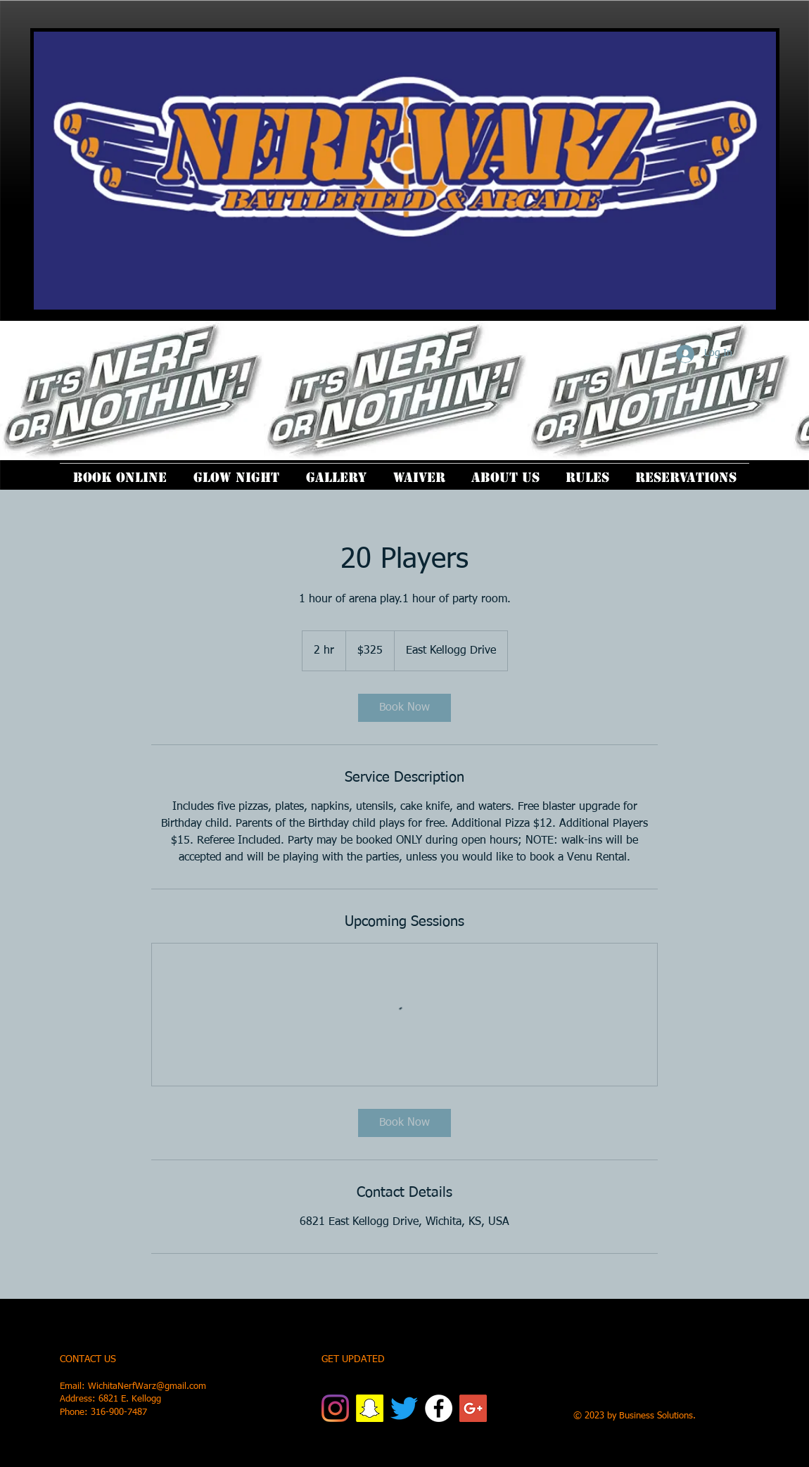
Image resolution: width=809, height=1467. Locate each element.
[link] (404, 708)
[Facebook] (438, 1408)
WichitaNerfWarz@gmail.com (147, 1386)
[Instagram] (335, 1408)
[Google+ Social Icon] (473, 1408)
